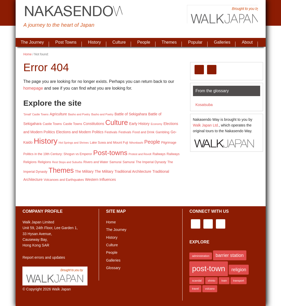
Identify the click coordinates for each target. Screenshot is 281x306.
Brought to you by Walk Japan (219, 17)
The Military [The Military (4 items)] (84, 171)
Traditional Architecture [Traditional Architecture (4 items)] (133, 171)
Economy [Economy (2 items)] (156, 123)
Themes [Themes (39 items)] (61, 170)
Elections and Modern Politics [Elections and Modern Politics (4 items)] (80, 132)
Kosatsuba (204, 105)
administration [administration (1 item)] (200, 255)
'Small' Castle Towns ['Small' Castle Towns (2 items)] (36, 114)
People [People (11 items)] (152, 142)
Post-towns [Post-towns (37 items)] (110, 153)
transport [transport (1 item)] (238, 280)
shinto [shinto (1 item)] (211, 280)
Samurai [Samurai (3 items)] (115, 162)
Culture (112, 245)
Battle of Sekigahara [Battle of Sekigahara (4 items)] (131, 114)
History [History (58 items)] (45, 141)
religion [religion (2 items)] (238, 269)
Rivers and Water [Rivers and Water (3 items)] (95, 162)
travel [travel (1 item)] (195, 288)
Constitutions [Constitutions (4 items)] (93, 124)
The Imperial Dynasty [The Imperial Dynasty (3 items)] (151, 162)
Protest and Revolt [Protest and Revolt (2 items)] (140, 154)
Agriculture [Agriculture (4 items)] (58, 114)
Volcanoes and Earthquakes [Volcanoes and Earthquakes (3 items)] (64, 180)
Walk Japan (61, 289)
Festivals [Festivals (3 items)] (111, 132)
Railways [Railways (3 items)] (159, 154)
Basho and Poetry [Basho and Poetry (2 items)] (79, 114)
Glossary (113, 268)
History (111, 237)
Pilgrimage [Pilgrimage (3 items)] (169, 142)
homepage (33, 88)
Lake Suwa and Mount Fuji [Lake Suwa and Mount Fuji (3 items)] (109, 142)
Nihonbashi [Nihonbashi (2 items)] (136, 142)
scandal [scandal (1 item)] (197, 280)
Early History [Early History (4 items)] (139, 124)
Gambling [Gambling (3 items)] (162, 132)
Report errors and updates (43, 257)
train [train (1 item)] (224, 280)
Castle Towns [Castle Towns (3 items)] (52, 124)
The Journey (116, 230)
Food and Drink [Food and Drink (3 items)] (143, 132)
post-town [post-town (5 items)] (208, 268)
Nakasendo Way (83, 12)
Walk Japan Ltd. (206, 125)
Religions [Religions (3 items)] (30, 162)
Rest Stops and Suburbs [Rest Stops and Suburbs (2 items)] (67, 162)
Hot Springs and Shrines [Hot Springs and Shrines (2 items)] (74, 142)
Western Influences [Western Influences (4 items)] (100, 179)
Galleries (113, 260)
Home (111, 222)
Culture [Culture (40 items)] (116, 123)
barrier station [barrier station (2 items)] (230, 255)
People (111, 252)
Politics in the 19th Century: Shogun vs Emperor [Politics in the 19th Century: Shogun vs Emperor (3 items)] (57, 154)
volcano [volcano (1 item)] (210, 288)
